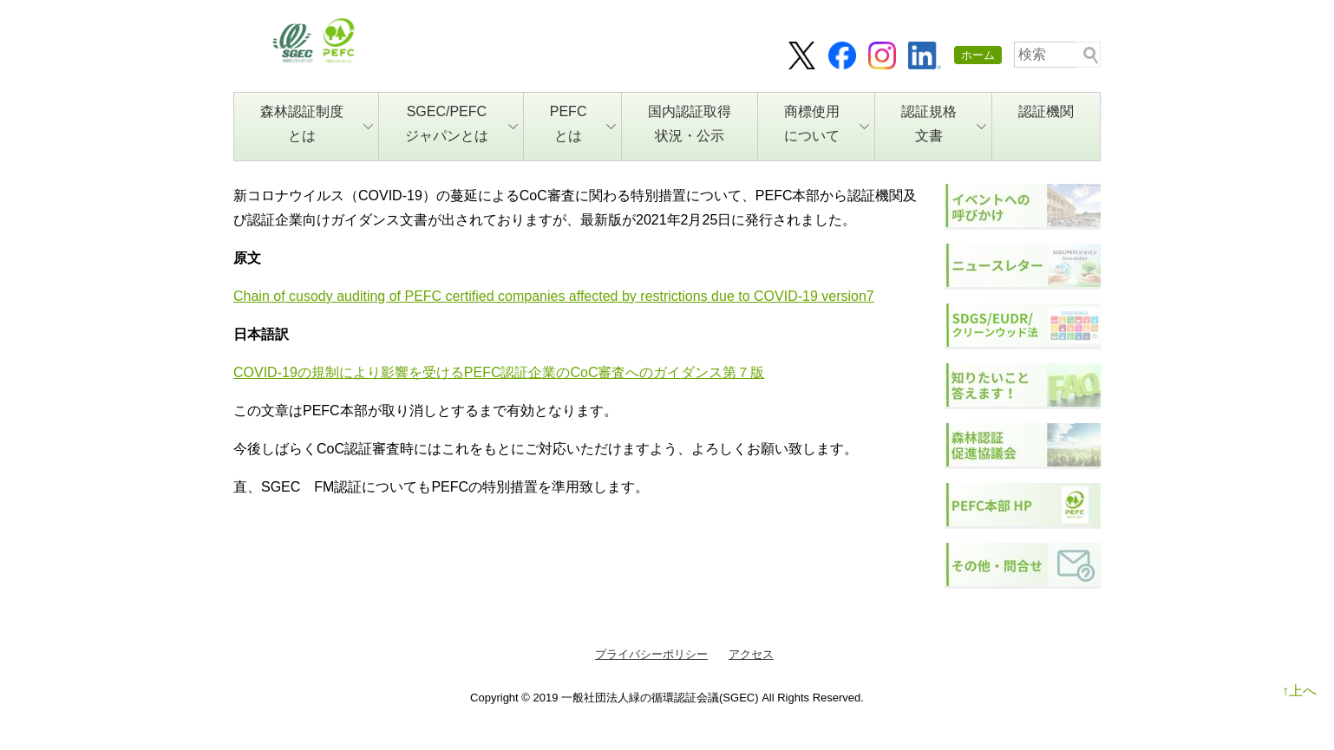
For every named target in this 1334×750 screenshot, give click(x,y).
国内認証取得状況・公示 (689, 123)
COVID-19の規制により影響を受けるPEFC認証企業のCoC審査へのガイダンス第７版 (498, 372)
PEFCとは (583, 123)
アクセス (751, 654)
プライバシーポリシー (651, 654)
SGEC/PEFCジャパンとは (461, 123)
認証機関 (1046, 111)
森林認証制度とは (316, 123)
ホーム (978, 55)
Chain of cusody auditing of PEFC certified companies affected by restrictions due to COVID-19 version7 (553, 296)
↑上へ (1299, 690)
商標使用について (826, 123)
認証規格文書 (943, 123)
